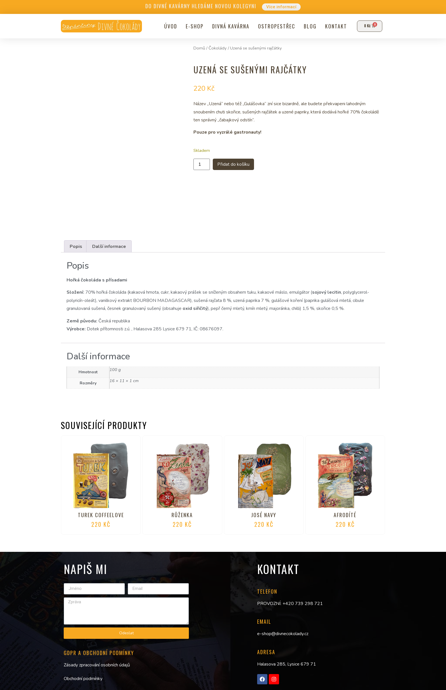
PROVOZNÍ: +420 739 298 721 (290, 603)
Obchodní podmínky (83, 679)
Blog (308, 26)
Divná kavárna (228, 26)
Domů (199, 48)
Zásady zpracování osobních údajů (97, 665)
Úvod (168, 26)
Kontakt (334, 26)
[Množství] (201, 165)
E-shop (193, 26)
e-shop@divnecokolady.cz (282, 634)
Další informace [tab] (109, 246)
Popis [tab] (76, 246)
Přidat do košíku (239, 165)
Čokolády (217, 48)
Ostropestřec (274, 26)
